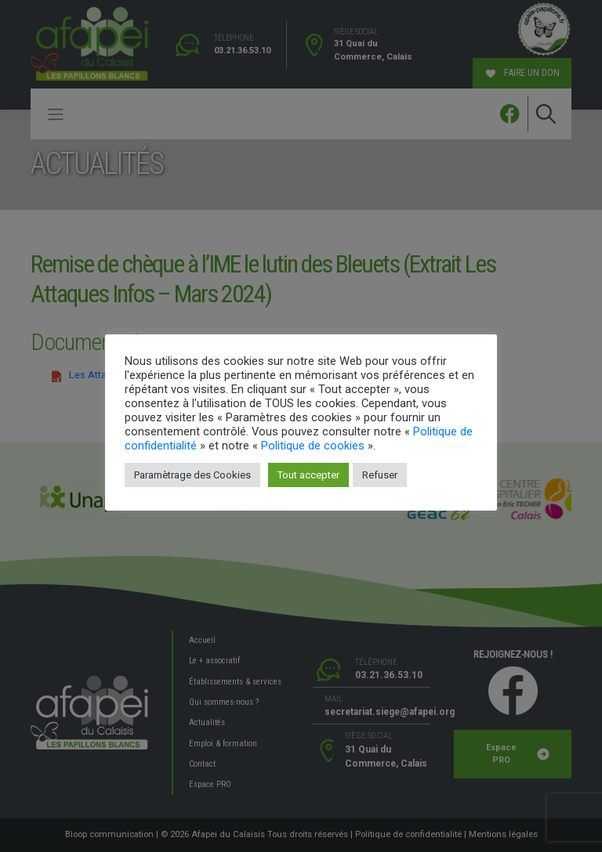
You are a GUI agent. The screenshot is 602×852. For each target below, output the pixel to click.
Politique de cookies (312, 446)
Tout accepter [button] (308, 475)
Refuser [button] (379, 475)
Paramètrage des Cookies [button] (192, 475)
